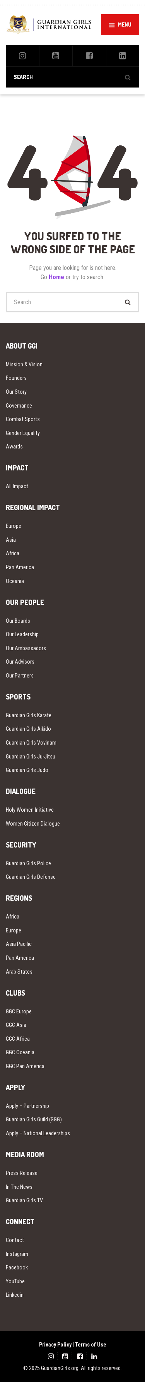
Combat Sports (23, 419)
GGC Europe (19, 1011)
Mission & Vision (24, 364)
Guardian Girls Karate (28, 715)
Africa (12, 553)
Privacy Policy (55, 1345)
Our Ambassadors (26, 648)
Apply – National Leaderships (38, 1133)
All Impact (17, 486)
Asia (11, 540)
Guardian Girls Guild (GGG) (34, 1119)
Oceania (15, 581)
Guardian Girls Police (28, 863)
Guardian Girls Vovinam (31, 743)
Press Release (22, 1173)
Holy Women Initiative (30, 810)
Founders (16, 378)
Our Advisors (20, 662)
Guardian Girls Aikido (28, 729)
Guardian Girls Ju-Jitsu (30, 756)
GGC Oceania (20, 1052)
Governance (19, 406)
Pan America (20, 567)
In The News (19, 1187)
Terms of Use (90, 1345)
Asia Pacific (19, 944)
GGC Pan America (25, 1066)
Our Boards (18, 621)
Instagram (17, 1254)
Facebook (17, 1267)
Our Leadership (22, 634)
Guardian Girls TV (24, 1200)
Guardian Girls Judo (27, 770)
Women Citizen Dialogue (33, 824)
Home (57, 277)
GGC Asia (16, 1025)
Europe (13, 526)
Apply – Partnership (27, 1106)
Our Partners (20, 675)
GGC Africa (18, 1039)
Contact (15, 1240)
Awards (14, 446)
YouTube (15, 1281)
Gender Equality (23, 433)
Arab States (19, 972)
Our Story (16, 392)
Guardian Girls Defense (31, 877)
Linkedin (15, 1295)
